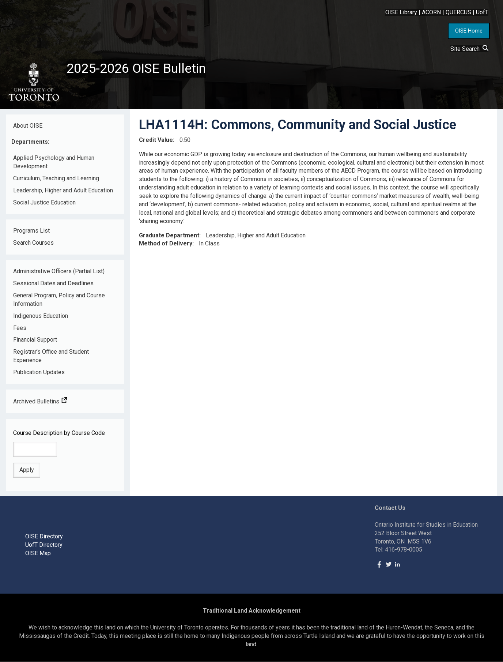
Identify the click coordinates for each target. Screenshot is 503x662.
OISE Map (38, 553)
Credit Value (156, 139)
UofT (482, 12)
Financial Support (35, 339)
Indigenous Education (40, 315)
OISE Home (469, 30)
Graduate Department (169, 235)
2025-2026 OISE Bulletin (136, 68)
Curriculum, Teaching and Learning (56, 178)
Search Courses (33, 242)
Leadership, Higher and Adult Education (63, 190)
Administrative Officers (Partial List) (59, 271)
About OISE (27, 125)
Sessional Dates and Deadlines (53, 283)
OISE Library (401, 12)
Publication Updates (39, 372)
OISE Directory (44, 536)
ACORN (431, 12)
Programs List (31, 230)
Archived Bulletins (40, 401)
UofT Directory (44, 544)
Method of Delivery (165, 243)
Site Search (469, 48)
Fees (19, 327)
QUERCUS (458, 12)
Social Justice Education (44, 202)
